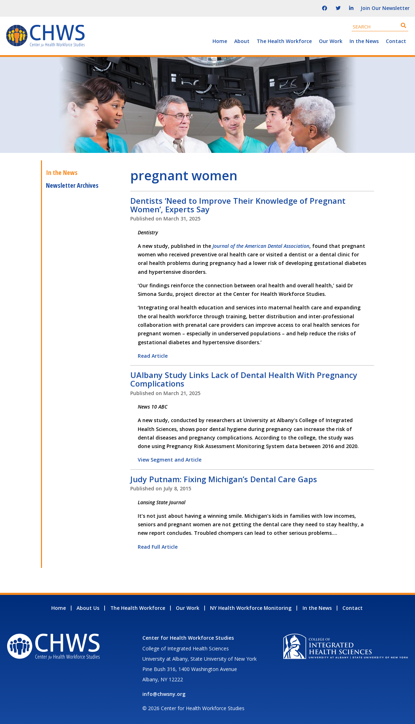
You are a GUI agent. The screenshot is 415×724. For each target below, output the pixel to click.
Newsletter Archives (72, 185)
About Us (88, 608)
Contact (396, 41)
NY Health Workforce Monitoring (250, 608)
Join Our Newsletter (385, 8)
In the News (364, 41)
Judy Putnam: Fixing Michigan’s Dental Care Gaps (223, 479)
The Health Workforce (284, 41)
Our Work (330, 41)
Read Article (153, 355)
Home (219, 41)
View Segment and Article (169, 459)
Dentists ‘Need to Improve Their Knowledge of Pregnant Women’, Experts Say (238, 204)
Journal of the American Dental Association (260, 246)
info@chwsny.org (163, 694)
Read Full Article (158, 546)
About (241, 41)
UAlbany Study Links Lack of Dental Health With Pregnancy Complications (243, 379)
